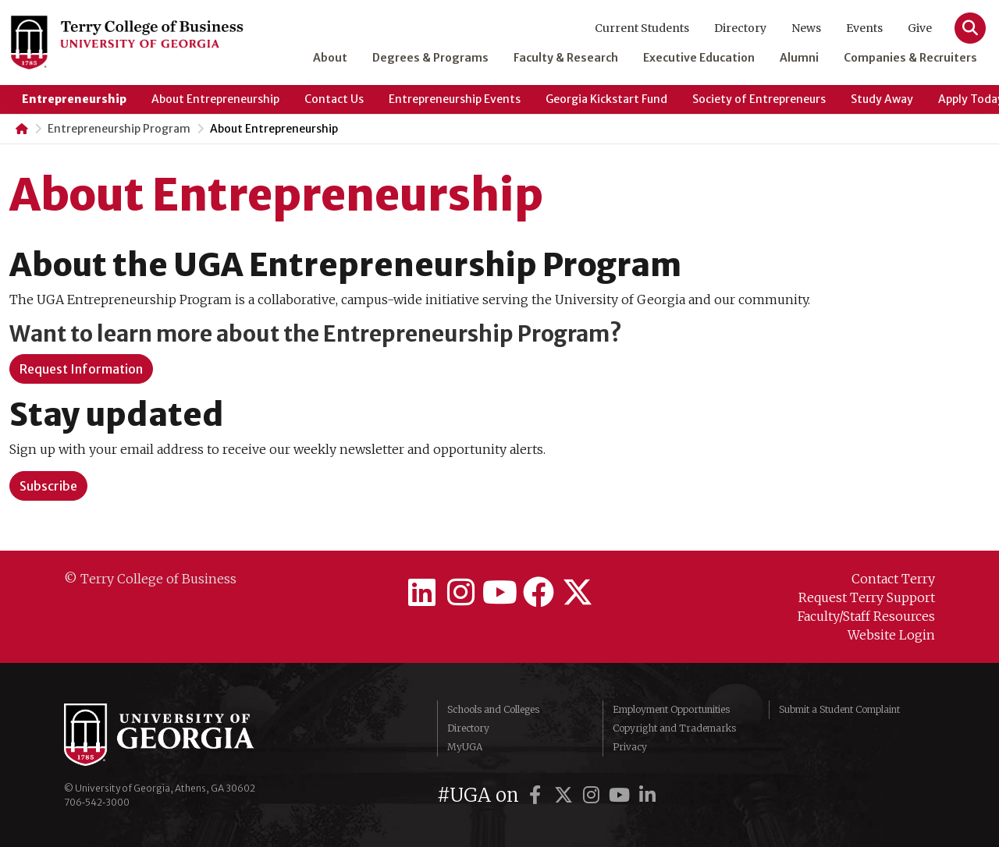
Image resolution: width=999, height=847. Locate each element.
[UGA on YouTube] (622, 795)
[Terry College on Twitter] (577, 592)
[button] (48, 486)
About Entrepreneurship (215, 99)
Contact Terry (893, 579)
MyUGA (464, 747)
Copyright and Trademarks (674, 728)
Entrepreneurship (74, 99)
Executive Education (699, 58)
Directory (740, 28)
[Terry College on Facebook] (538, 592)
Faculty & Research (566, 58)
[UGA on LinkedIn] (647, 795)
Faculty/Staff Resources (866, 616)
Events (864, 28)
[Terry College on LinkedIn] (421, 592)
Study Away (882, 99)
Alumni (799, 58)
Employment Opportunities (671, 709)
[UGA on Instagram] (594, 795)
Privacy (630, 747)
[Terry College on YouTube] (499, 592)
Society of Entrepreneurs (759, 99)
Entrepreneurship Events (455, 99)
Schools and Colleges (493, 709)
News (806, 28)
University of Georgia (181, 734)
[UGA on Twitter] (566, 795)
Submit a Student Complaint (839, 709)
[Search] (970, 28)
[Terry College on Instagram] (460, 592)
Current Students (642, 28)
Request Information (81, 369)
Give (920, 28)
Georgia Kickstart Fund (606, 99)
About (330, 58)
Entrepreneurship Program (119, 129)
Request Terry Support (866, 597)
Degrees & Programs (430, 58)
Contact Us (334, 99)
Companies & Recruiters (910, 58)
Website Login (891, 635)
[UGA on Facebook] (538, 795)
